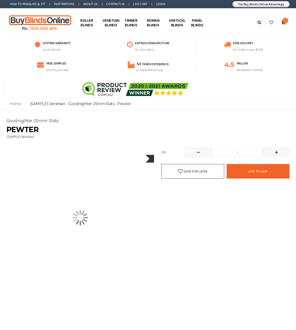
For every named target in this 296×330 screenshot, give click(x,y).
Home (15, 103)
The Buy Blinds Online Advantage (261, 4)
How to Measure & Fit (27, 4)
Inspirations (64, 4)
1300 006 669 (43, 28)
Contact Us (115, 4)
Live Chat (140, 4)
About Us (90, 4)
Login (160, 4)
